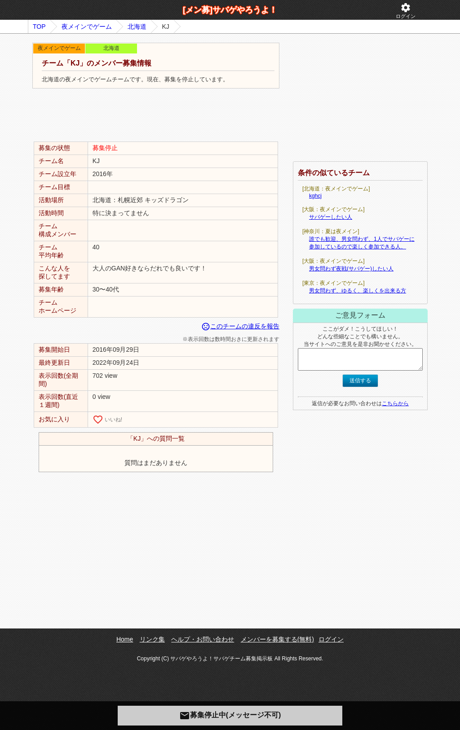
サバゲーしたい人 (330, 217)
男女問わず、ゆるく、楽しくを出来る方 (357, 291)
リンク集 (152, 639)
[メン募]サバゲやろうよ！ (230, 9)
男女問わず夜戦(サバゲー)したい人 (351, 268)
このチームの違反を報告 (240, 326)
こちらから (395, 403)
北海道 (137, 26)
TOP (39, 26)
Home (124, 639)
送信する (360, 380)
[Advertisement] (156, 115)
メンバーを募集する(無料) (277, 639)
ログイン (406, 10)
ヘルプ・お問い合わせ (202, 639)
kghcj (315, 196)
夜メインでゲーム (87, 26)
